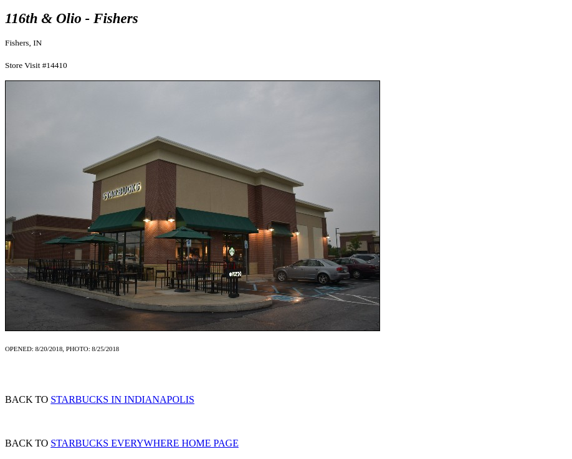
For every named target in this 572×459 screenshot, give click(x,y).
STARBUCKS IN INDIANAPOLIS (122, 399)
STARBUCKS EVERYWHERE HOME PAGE (144, 443)
